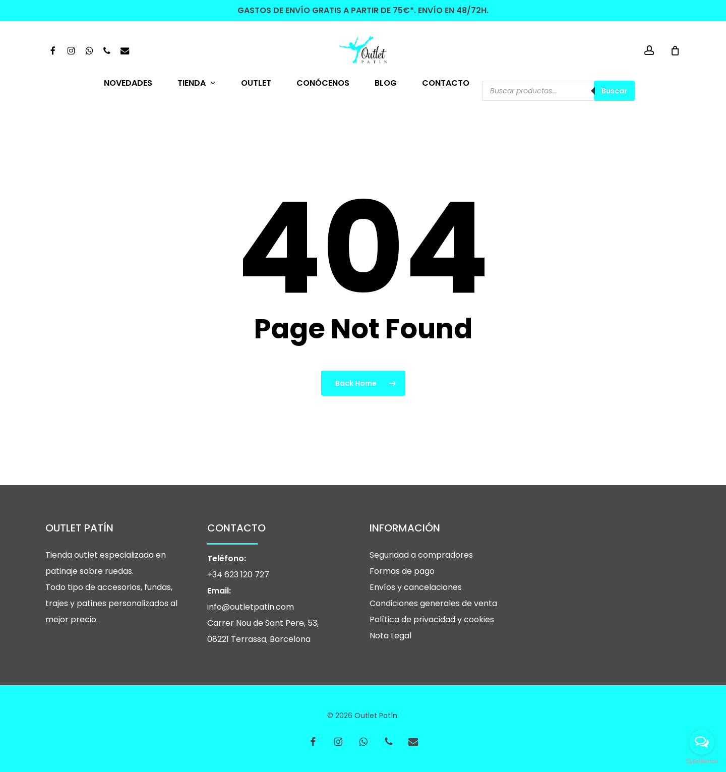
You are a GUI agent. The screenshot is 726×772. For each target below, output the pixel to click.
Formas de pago (402, 571)
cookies (479, 619)
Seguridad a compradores (421, 555)
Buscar (614, 91)
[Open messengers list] (701, 742)
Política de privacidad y (417, 619)
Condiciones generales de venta (433, 603)
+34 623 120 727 (238, 574)
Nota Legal (390, 635)
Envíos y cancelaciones (416, 587)
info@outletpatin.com (250, 607)
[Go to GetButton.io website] (702, 761)
